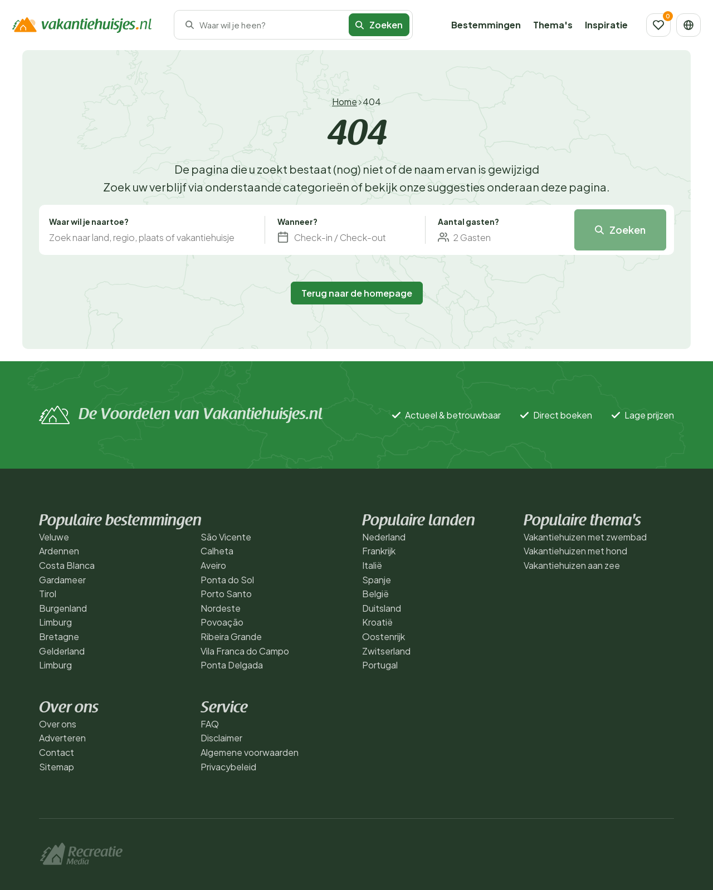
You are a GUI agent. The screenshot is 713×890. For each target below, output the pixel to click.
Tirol (47, 593)
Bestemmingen (486, 25)
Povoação (222, 622)
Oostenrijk (383, 636)
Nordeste (221, 608)
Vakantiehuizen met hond (575, 551)
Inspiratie (606, 25)
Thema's (553, 25)
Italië (372, 565)
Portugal (380, 665)
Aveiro (213, 565)
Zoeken (379, 25)
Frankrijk (378, 551)
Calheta (217, 551)
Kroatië (377, 622)
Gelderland (62, 651)
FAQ (210, 724)
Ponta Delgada (232, 665)
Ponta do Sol (227, 580)
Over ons (57, 724)
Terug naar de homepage (356, 293)
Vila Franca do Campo (245, 651)
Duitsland (381, 608)
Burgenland (63, 608)
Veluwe (54, 537)
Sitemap (56, 767)
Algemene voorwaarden (250, 752)
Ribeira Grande (231, 636)
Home (344, 101)
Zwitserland (386, 651)
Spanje (376, 580)
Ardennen (59, 551)
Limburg (55, 622)
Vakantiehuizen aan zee (572, 565)
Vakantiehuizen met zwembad (585, 537)
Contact (56, 752)
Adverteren (62, 738)
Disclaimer (221, 738)
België (375, 593)
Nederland (384, 537)
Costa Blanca (67, 565)
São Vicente (226, 537)
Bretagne (59, 636)
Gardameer (62, 580)
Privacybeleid (228, 767)
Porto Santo (226, 593)
